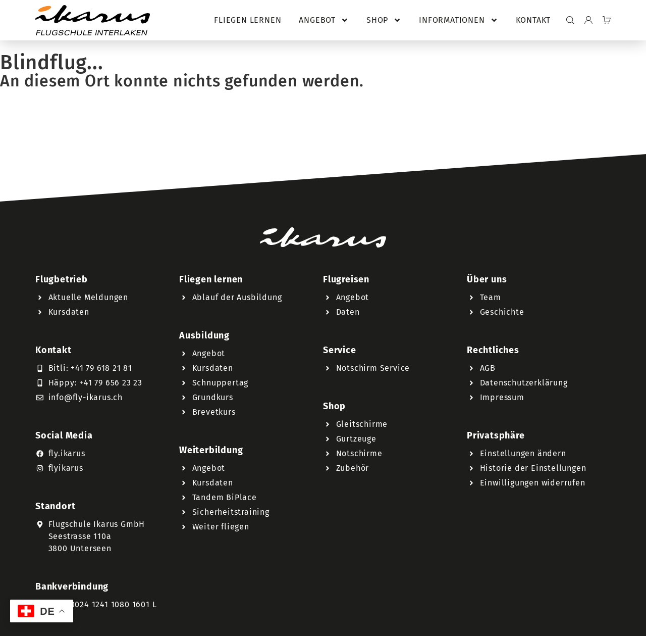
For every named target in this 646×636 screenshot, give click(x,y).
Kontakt (533, 20)
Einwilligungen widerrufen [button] (532, 482)
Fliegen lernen (247, 20)
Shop (383, 20)
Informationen (458, 20)
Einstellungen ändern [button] (523, 453)
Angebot (324, 20)
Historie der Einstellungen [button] (533, 468)
